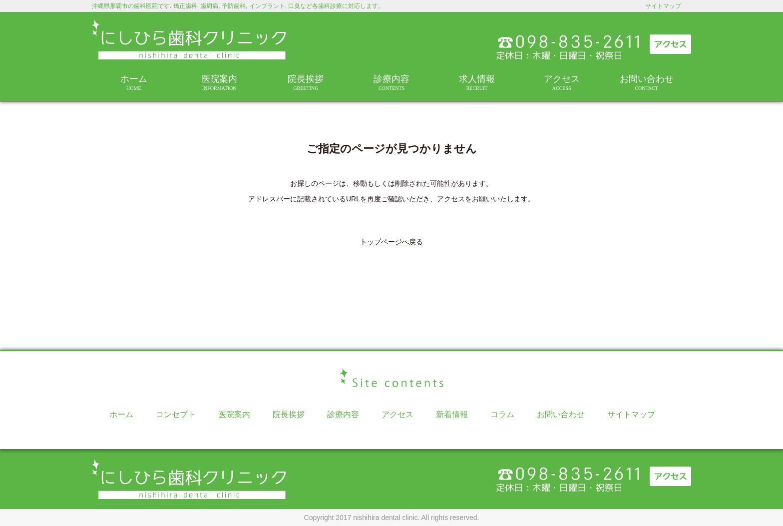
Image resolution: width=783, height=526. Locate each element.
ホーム (134, 82)
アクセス (561, 82)
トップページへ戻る (391, 242)
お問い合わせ (646, 82)
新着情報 (452, 414)
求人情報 (476, 82)
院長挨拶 (306, 82)
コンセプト (176, 414)
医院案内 (219, 82)
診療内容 (391, 82)
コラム (502, 414)
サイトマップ (663, 5)
